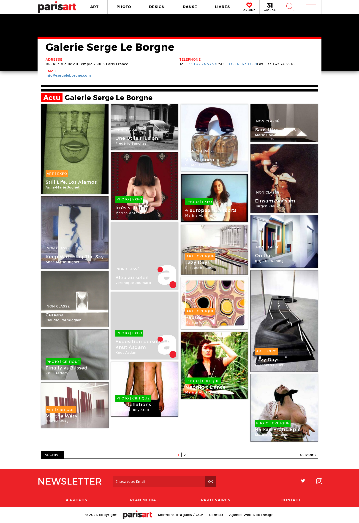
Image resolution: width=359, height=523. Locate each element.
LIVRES (222, 6)
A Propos (76, 500)
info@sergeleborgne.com (68, 75)
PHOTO (124, 6)
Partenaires (215, 500)
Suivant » (308, 455)
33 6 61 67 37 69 (242, 64)
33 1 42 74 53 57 (202, 64)
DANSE (190, 6)
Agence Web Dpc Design (251, 515)
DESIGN (157, 6)
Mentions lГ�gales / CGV (180, 515)
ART (94, 6)
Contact (291, 500)
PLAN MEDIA (143, 500)
